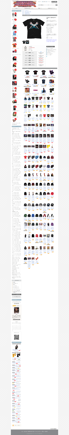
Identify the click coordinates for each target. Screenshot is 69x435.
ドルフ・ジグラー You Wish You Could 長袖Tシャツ (37, 158)
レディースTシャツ (14, 39)
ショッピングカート (54, 1)
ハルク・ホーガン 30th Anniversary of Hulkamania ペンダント (52, 149)
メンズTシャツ (14, 21)
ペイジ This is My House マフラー (48, 217)
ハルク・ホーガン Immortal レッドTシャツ (25, 158)
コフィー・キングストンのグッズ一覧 (16, 166)
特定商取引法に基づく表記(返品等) (51, 49)
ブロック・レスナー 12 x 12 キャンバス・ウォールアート (16, 398)
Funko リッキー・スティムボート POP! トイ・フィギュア (48, 250)
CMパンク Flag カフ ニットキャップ (25, 260)
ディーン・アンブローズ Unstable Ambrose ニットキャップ (48, 186)
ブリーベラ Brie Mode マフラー (44, 216)
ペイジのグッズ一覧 (14, 230)
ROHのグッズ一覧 (14, 270)
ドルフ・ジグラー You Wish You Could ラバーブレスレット (35, 91)
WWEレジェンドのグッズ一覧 (16, 258)
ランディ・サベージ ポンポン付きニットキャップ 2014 (48, 177)
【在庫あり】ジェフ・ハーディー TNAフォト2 (29, 100)
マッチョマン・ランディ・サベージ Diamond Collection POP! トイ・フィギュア (29, 250)
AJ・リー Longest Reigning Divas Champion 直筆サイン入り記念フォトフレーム (33, 128)
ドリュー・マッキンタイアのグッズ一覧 (16, 210)
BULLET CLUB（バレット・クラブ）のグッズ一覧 (16, 274)
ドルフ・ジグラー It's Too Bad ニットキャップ (44, 195)
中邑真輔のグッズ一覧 (15, 211)
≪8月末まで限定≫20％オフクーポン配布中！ (17, 292)
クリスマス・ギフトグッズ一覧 (16, 120)
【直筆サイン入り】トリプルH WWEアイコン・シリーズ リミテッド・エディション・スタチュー (33, 197)
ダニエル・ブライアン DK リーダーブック (33, 108)
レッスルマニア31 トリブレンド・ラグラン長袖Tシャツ (29, 207)
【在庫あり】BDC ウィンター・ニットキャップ (25, 195)
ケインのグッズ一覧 (14, 160)
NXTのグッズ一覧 (14, 263)
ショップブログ (40, 8)
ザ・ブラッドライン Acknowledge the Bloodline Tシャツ (43, 73)
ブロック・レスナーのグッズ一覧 (16, 228)
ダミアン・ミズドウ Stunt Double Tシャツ (48, 100)
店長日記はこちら (16, 319)
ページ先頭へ (53, 428)
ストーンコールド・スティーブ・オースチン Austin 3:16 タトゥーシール (25, 118)
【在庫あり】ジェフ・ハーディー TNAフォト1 (25, 100)
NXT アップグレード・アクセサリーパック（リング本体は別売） (35, 82)
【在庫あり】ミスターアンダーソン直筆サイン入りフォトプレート (52, 118)
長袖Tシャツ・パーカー (15, 27)
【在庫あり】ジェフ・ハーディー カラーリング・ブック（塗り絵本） (25, 109)
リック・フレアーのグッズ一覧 (16, 245)
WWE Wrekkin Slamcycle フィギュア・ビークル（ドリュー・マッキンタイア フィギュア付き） (44, 239)
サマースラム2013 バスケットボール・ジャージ (14, 356)
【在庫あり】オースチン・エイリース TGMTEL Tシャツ (16, 347)
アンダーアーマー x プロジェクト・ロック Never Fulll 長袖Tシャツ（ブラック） (25, 238)
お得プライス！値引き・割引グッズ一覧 (16, 132)
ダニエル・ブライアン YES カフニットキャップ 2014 (52, 159)
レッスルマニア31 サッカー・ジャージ (37, 108)
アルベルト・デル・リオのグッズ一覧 (16, 141)
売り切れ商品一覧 (14, 124)
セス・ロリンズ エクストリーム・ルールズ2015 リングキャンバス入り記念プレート (37, 138)
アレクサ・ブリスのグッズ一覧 (16, 137)
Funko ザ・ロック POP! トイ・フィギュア (52, 249)
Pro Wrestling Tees (14, 269)
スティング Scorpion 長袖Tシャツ (44, 168)
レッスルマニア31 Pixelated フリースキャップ (37, 195)
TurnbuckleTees (14, 266)
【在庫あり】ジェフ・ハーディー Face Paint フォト (43, 91)
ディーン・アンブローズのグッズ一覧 (16, 205)
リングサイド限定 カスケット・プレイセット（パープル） (51, 73)
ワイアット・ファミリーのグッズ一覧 (16, 255)
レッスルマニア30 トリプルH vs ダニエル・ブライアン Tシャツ (16, 373)
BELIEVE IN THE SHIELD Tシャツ (33, 100)
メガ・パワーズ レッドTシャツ (44, 117)
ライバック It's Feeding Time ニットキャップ (33, 217)
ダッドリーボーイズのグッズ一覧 (16, 198)
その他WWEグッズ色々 (15, 114)
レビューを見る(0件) (49, 53)
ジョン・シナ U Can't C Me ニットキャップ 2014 (33, 185)
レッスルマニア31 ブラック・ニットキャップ (52, 185)
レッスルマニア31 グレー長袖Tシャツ (40, 117)
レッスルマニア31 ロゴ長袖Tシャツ (52, 195)
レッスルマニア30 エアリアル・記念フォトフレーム (25, 137)
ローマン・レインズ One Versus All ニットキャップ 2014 (40, 186)
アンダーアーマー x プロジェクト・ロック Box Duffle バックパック (43, 82)
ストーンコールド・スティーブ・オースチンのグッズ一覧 (16, 195)
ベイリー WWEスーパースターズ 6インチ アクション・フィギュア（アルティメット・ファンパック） (29, 228)
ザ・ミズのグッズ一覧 (15, 175)
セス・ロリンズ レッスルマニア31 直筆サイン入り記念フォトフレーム (29, 149)
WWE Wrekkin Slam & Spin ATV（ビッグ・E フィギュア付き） (51, 82)
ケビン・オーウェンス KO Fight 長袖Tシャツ (52, 206)
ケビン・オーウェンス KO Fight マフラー (52, 217)
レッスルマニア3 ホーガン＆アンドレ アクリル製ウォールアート (37, 127)
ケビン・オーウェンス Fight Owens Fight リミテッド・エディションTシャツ (16, 421)
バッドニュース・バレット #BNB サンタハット (52, 100)
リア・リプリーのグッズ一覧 (16, 244)
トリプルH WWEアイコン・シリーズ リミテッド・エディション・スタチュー (29, 196)
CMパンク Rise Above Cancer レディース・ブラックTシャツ (18, 356)
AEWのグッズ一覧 (14, 271)
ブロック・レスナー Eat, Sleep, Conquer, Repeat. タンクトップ (16, 385)
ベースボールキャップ (15, 59)
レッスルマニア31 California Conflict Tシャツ (40, 108)
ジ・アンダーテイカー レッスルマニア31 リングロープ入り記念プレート (33, 149)
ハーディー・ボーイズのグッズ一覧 (16, 217)
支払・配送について (28, 8)
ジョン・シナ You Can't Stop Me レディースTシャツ (29, 117)
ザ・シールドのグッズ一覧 (15, 174)
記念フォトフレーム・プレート (16, 83)
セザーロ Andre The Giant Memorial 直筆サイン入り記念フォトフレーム (29, 127)
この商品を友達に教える (50, 50)
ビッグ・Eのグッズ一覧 (15, 218)
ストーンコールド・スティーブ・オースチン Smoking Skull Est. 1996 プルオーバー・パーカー (25, 251)
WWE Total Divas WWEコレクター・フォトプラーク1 (44, 148)
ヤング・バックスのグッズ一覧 (16, 238)
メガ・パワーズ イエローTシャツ (44, 108)
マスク (14, 71)
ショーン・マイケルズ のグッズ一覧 (16, 191)
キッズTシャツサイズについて (17, 289)
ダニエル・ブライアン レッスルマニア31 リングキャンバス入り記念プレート (33, 138)
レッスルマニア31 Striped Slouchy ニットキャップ (40, 195)
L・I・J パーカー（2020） (33, 237)
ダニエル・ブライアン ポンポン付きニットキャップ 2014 (25, 168)
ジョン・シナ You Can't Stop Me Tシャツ (51, 91)
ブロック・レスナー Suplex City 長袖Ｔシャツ (29, 217)
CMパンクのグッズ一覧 (15, 182)
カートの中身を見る (16, 294)
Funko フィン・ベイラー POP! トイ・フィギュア (44, 249)
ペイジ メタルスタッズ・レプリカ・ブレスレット (37, 117)
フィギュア (14, 15)
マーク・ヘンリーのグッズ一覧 (16, 250)
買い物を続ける (49, 52)
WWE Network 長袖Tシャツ (40, 158)
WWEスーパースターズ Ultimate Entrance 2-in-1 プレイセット (40, 226)
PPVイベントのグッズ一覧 (15, 134)
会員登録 (44, 1)
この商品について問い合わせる (51, 51)
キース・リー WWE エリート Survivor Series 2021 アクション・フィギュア (40, 250)
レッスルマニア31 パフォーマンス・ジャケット (37, 206)
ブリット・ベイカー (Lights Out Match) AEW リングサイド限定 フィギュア (33, 250)
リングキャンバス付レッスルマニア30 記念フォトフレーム (52, 127)
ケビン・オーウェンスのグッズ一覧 (16, 163)
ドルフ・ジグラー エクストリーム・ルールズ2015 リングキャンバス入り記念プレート (44, 139)
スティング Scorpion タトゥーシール (52, 108)
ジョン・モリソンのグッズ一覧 (16, 189)
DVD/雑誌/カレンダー (15, 77)
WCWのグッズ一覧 (14, 262)
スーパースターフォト (15, 96)
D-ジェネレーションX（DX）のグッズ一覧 (16, 203)
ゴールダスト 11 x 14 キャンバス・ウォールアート (40, 126)
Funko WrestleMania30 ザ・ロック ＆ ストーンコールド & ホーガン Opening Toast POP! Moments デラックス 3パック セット (29, 263)
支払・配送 (25, 431)
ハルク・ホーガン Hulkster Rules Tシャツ (48, 148)
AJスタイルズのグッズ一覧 (15, 148)
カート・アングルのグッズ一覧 (16, 156)
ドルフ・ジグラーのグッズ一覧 (16, 208)
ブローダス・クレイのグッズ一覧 (16, 229)
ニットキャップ (14, 65)
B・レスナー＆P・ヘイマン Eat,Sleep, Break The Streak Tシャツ (16, 377)
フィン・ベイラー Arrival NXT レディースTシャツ (16, 410)
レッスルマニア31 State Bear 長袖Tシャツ (25, 206)
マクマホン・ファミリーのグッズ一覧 (16, 252)
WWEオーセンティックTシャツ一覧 (16, 130)
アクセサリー (14, 90)
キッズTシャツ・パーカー (15, 46)
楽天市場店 (46, 431)
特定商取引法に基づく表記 (31, 431)
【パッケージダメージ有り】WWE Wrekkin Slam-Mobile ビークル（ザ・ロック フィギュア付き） (48, 239)
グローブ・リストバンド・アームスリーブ (16, 52)
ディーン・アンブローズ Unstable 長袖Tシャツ (29, 168)
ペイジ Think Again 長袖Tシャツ (52, 167)
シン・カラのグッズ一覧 (15, 192)
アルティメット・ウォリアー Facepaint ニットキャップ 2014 (48, 159)
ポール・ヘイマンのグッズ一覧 (16, 234)
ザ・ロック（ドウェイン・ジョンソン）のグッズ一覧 (16, 177)
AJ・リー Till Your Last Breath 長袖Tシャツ (33, 168)
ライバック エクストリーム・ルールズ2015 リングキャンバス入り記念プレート (40, 138)
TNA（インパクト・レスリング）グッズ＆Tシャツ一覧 (16, 265)
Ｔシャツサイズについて (16, 288)
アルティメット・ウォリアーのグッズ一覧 (16, 139)
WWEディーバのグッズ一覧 (15, 257)
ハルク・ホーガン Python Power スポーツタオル (44, 100)
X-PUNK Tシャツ (37, 99)
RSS (15, 425)
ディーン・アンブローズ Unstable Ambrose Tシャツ (16, 393)
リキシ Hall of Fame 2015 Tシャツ (48, 117)
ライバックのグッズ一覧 (15, 240)
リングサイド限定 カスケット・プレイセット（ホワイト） (27, 82)
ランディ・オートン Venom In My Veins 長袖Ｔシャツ (25, 217)
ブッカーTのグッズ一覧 (15, 223)
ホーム (17, 8)
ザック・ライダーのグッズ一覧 (16, 173)
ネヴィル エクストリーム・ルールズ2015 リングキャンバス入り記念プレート (52, 138)
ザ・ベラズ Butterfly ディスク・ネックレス (33, 117)
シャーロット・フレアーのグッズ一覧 (16, 185)
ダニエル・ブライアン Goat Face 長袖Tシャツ (33, 158)
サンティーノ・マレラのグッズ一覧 (16, 180)
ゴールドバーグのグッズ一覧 (16, 170)
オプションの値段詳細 (50, 48)
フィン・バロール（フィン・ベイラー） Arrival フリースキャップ (48, 196)
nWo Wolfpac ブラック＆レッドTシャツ (35, 73)
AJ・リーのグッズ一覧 (15, 149)
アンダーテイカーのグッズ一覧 (16, 142)
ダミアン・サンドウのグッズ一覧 (16, 201)
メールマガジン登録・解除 (16, 290)
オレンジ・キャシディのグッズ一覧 (16, 155)
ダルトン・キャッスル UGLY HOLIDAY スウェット (33, 226)
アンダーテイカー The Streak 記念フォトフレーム (48, 126)
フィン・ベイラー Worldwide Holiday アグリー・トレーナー (40, 238)
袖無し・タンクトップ (15, 33)
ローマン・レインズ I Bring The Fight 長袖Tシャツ (48, 206)
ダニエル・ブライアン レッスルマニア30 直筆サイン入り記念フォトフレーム (25, 127)
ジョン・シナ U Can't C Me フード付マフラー (44, 176)
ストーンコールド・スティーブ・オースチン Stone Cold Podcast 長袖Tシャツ (44, 207)
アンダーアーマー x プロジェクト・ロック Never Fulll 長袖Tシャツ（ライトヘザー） (29, 238)
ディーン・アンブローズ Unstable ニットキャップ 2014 (37, 186)
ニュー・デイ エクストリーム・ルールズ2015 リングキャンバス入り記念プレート (48, 138)
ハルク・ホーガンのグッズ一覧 (16, 215)
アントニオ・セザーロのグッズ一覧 (16, 144)
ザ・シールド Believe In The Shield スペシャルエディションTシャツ (16, 363)
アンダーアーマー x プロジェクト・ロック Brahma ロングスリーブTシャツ (48, 227)
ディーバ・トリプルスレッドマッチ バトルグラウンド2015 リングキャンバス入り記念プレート (37, 150)
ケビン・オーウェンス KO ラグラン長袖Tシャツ (40, 206)
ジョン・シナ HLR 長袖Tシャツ (37, 168)
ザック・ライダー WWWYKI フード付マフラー (37, 260)
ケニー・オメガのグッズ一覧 (16, 161)
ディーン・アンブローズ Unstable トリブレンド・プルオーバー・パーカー (44, 186)
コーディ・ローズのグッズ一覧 (16, 168)
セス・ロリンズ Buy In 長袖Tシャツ (40, 168)
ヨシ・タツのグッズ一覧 (15, 239)
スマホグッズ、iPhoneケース (15, 108)
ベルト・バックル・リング (15, 102)
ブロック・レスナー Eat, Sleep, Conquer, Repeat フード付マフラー (40, 177)
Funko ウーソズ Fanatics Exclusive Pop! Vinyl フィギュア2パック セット (33, 261)
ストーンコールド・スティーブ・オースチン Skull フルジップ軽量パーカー (52, 238)
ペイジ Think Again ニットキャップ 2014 (25, 185)
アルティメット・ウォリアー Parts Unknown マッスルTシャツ (16, 380)
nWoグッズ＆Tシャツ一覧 (15, 259)
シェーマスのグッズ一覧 (15, 183)
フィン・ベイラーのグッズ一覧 (16, 222)
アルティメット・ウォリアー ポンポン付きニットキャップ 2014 (52, 177)
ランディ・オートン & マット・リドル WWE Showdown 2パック (27, 91)
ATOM (18, 425)
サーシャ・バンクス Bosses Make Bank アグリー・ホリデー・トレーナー (52, 227)
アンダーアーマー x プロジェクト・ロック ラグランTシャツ (44, 226)
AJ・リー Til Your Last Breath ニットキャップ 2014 (29, 185)
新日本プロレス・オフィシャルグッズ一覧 (16, 278)
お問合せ (51, 8)
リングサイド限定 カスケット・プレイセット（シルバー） (25, 226)
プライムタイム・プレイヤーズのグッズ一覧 (16, 226)
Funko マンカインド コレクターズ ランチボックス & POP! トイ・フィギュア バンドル (37, 250)
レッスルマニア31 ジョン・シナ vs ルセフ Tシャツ (48, 108)
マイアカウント (49, 1)
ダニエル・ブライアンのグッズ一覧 (16, 200)
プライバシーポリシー (38, 431)
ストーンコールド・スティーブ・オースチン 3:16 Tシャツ (27, 73)
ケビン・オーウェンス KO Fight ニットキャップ (40, 217)
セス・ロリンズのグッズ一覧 (16, 197)
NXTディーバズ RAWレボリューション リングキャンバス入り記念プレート (40, 149)
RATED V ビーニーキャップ (44, 158)
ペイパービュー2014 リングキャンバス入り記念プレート (29, 138)
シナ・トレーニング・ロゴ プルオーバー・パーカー (25, 176)
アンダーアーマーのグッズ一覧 (16, 276)
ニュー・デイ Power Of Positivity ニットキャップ (37, 217)
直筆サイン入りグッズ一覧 (15, 133)
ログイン (40, 1)
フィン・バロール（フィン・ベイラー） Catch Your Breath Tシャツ (16, 413)
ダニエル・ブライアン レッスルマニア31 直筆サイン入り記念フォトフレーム (25, 149)
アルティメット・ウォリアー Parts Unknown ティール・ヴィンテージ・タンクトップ (16, 389)
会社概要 (14, 282)
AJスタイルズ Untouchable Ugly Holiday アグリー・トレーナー (37, 238)
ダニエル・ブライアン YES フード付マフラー (37, 176)
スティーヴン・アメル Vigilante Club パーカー (37, 226)
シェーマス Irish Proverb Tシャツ (29, 158)
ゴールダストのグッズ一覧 (15, 169)
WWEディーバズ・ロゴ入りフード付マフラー (33, 176)
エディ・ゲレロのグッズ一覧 (16, 153)
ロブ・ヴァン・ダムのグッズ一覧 (16, 249)
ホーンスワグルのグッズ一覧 (16, 235)
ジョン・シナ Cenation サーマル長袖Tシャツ (48, 168)
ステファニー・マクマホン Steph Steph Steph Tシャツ (40, 100)
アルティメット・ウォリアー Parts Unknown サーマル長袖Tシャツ (29, 177)
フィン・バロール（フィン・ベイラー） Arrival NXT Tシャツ (16, 407)
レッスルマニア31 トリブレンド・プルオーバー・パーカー (33, 207)
